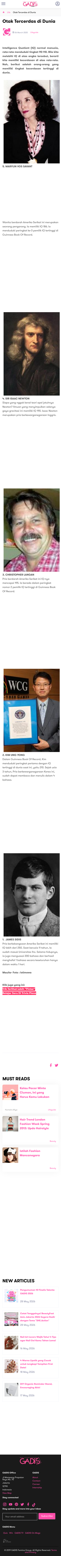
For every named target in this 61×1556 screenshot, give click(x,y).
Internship (37, 1488)
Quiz (5, 1533)
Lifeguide (34, 32)
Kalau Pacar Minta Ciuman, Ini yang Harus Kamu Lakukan (34, 1092)
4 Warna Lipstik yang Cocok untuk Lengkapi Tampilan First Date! (36, 1364)
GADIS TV (19, 1533)
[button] (56, 1065)
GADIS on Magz (32, 1533)
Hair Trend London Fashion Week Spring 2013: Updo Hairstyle (35, 1124)
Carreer (36, 1484)
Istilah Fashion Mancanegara (30, 1153)
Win (11, 1533)
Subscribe (47, 1516)
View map (7, 1493)
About (35, 1477)
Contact (36, 1481)
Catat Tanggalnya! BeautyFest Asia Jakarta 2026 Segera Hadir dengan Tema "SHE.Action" (37, 1317)
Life (8, 12)
